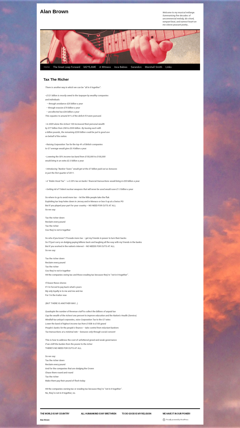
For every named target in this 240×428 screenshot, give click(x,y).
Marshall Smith (153, 67)
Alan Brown (54, 11)
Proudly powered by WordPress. (177, 420)
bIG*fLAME (90, 67)
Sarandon (136, 67)
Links (168, 67)
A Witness (105, 67)
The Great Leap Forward (66, 67)
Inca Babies (120, 67)
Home (47, 67)
